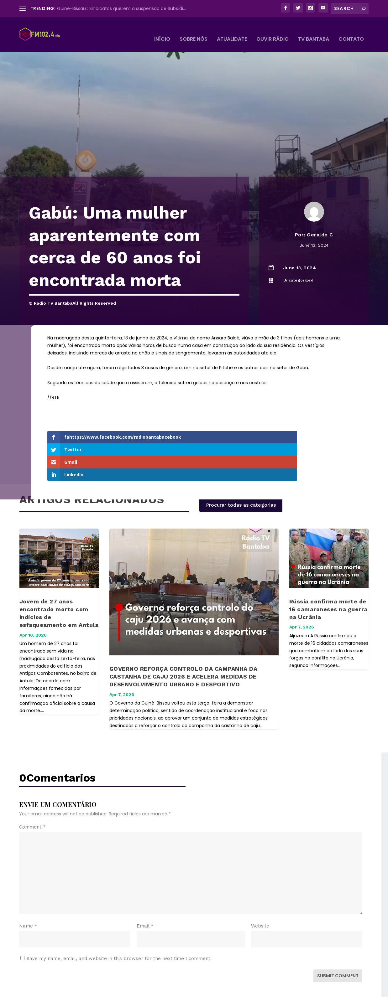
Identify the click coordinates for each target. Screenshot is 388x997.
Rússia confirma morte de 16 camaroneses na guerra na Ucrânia (328, 570)
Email (145, 887)
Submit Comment (338, 936)
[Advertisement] (194, 120)
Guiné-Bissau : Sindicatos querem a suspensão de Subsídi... (121, 8)
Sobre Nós (193, 30)
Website (260, 887)
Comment (32, 788)
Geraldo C (320, 225)
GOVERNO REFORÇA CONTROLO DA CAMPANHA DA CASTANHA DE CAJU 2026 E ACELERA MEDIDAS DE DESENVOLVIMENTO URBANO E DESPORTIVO (183, 637)
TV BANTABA (313, 30)
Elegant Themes (66, 990)
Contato (351, 30)
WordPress (127, 990)
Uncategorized (298, 271)
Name (28, 887)
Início (162, 30)
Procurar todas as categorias (241, 466)
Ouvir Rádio (272, 30)
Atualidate (232, 30)
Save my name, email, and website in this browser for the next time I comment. (119, 919)
